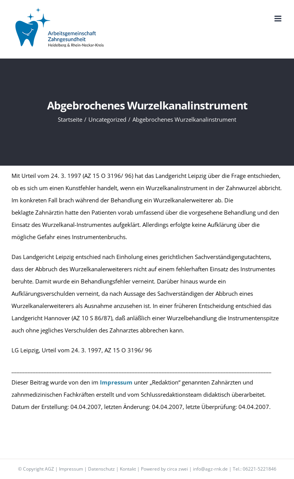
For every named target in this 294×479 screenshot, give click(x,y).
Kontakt (128, 469)
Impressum (71, 469)
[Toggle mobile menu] (278, 19)
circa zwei (177, 469)
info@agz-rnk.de (210, 469)
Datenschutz (101, 469)
